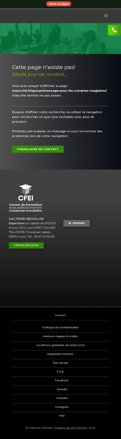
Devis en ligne (59, 3)
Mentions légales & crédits (60, 336)
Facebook (62, 380)
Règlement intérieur (60, 354)
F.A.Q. (60, 371)
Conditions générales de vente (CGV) (60, 345)
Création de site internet (70, 427)
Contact (60, 315)
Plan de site (60, 362)
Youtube (62, 389)
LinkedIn (62, 398)
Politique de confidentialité (60, 327)
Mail (62, 415)
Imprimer (77, 223)
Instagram (62, 407)
